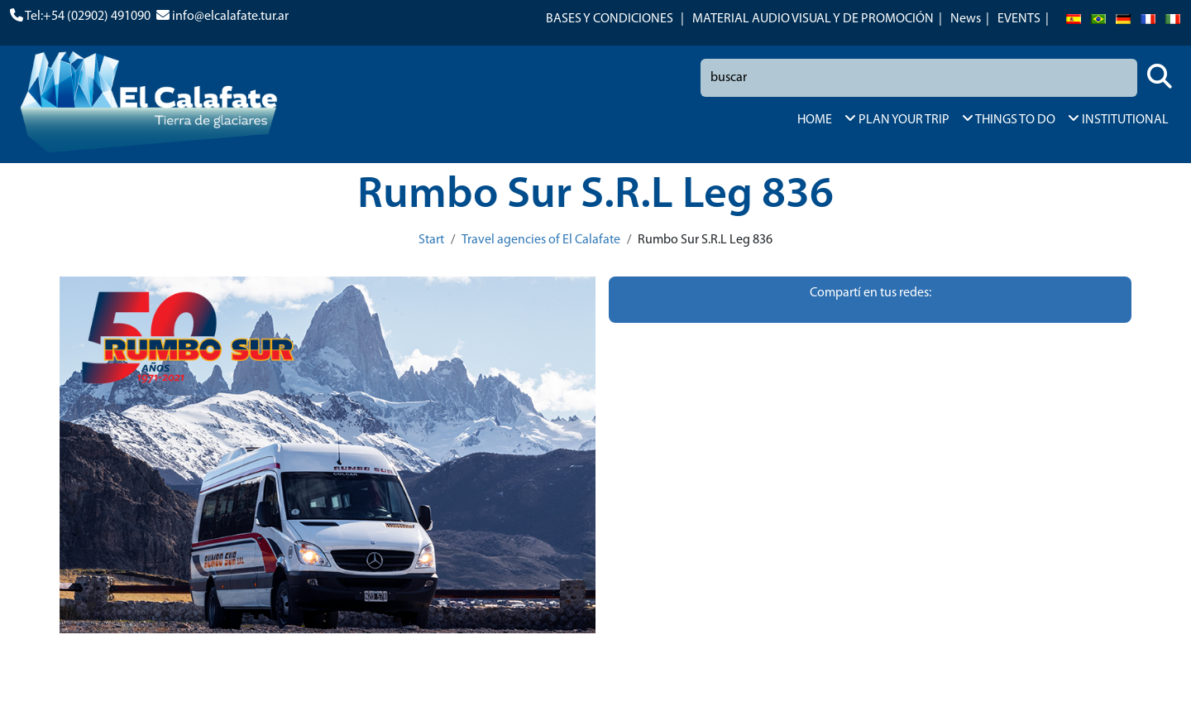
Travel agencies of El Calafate (541, 240)
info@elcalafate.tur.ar (230, 16)
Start (431, 240)
